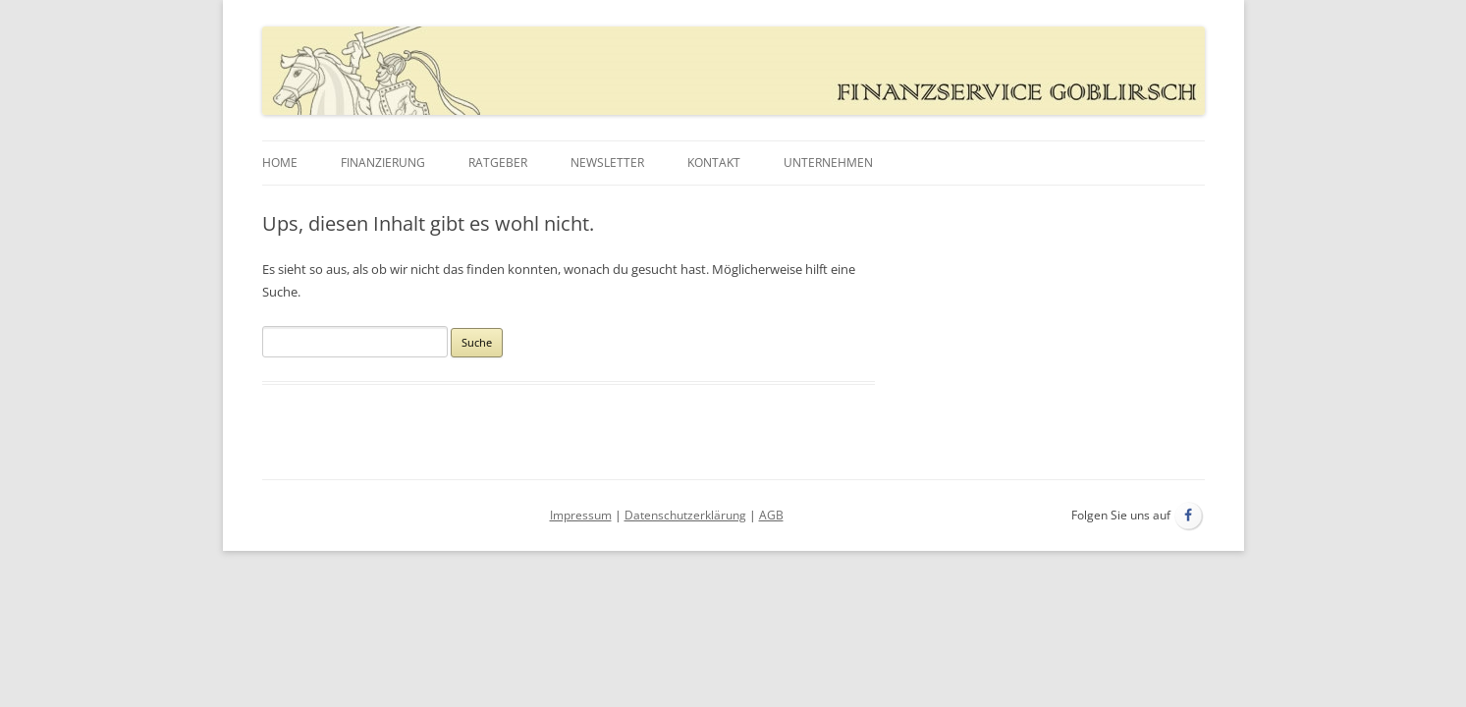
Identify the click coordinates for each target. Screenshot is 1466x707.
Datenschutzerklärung (685, 515)
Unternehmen (828, 162)
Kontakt (713, 162)
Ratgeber (497, 162)
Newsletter (607, 162)
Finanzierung (383, 162)
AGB (771, 515)
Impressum (581, 515)
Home (280, 162)
